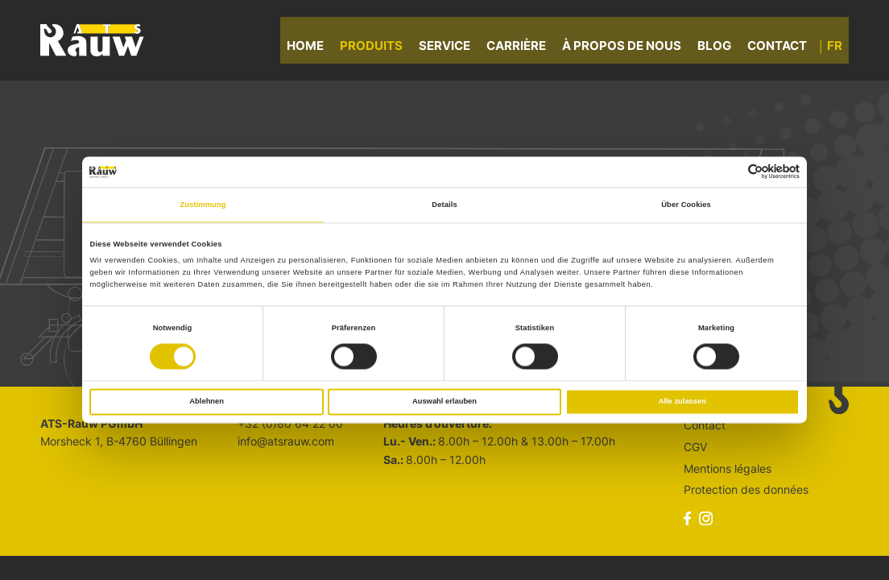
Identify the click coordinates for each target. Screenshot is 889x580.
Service (451, 48)
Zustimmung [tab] (202, 205)
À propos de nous (628, 48)
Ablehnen (206, 402)
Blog (721, 48)
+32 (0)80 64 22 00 (290, 423)
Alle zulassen (682, 402)
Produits (377, 48)
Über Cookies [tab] (686, 205)
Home (311, 48)
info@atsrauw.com (286, 441)
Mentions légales (727, 468)
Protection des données (746, 489)
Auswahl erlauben (444, 402)
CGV (695, 447)
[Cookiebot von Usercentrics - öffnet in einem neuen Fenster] (729, 172)
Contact (783, 48)
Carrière (522, 48)
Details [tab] (444, 205)
